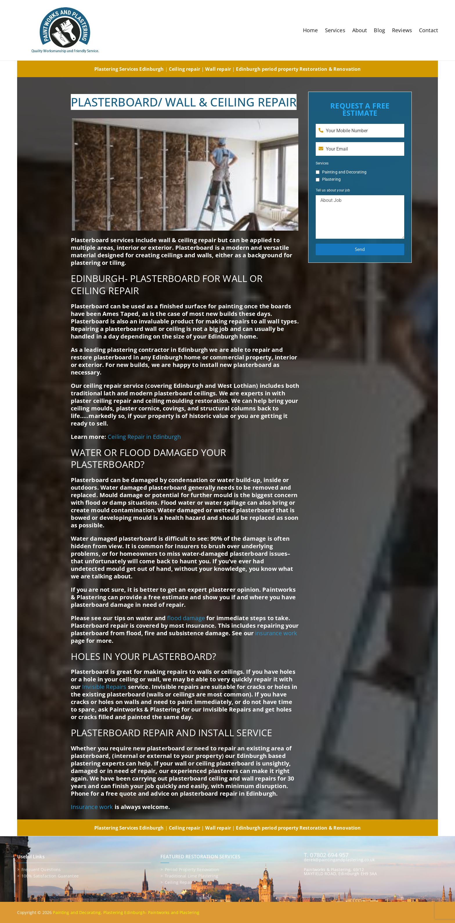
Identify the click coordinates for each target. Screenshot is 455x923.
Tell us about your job (333, 190)
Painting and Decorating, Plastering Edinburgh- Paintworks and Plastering (126, 912)
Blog (379, 30)
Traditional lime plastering (191, 876)
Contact (428, 30)
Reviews (402, 30)
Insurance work (92, 807)
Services (335, 30)
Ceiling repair (179, 882)
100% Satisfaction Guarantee (50, 876)
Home (310, 30)
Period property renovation (192, 870)
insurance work (276, 633)
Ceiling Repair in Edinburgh (144, 437)
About (359, 30)
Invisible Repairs (104, 687)
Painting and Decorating (344, 172)
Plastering (331, 179)
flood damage (186, 618)
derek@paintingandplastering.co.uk (339, 859)
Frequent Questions (41, 870)
